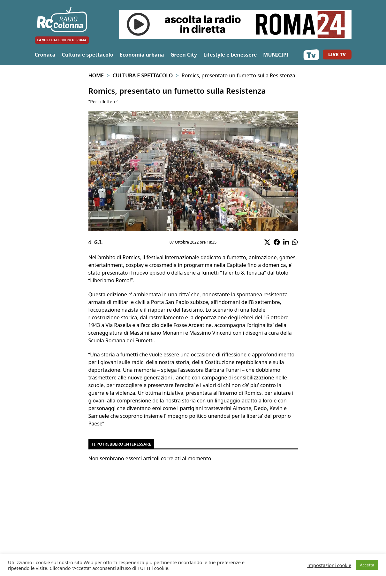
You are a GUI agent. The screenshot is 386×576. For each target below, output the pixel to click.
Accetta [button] (367, 565)
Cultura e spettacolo (87, 54)
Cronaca (45, 54)
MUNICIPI (275, 54)
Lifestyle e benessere (230, 54)
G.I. (98, 242)
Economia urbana (142, 54)
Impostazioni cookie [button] (329, 565)
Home (96, 75)
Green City (183, 54)
